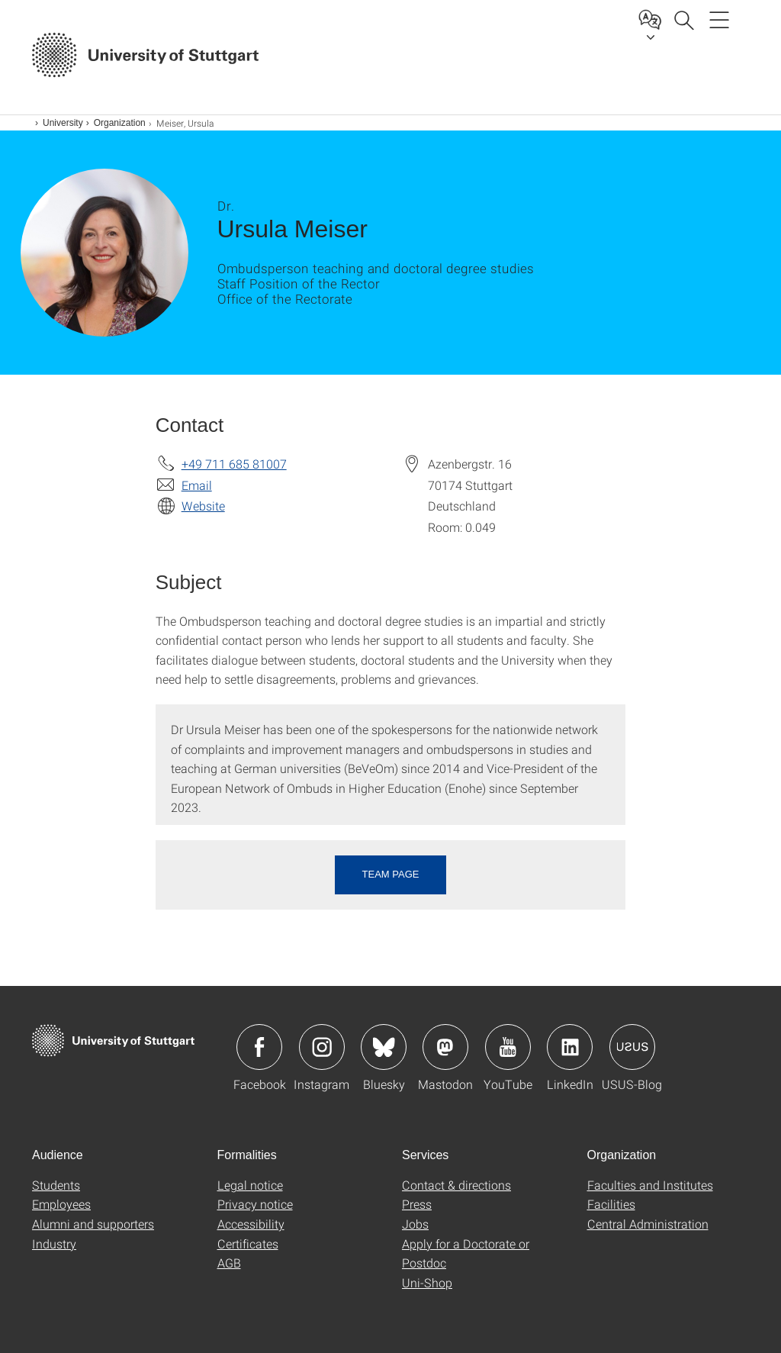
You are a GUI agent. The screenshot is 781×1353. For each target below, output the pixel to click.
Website (203, 506)
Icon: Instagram (322, 1047)
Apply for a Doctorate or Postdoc (465, 1253)
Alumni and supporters (93, 1224)
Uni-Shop (427, 1282)
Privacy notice (255, 1204)
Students (56, 1185)
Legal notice (250, 1185)
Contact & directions (456, 1185)
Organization (120, 123)
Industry (54, 1243)
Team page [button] (390, 874)
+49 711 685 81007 (234, 464)
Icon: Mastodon (445, 1047)
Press (417, 1204)
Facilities (611, 1204)
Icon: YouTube (508, 1047)
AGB (229, 1263)
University (63, 123)
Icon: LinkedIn (570, 1047)
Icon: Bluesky (384, 1047)
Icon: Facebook (259, 1047)
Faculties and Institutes (650, 1185)
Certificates (247, 1243)
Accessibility (250, 1224)
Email (197, 485)
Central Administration (648, 1224)
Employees (61, 1204)
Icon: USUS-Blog (632, 1047)
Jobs (415, 1224)
